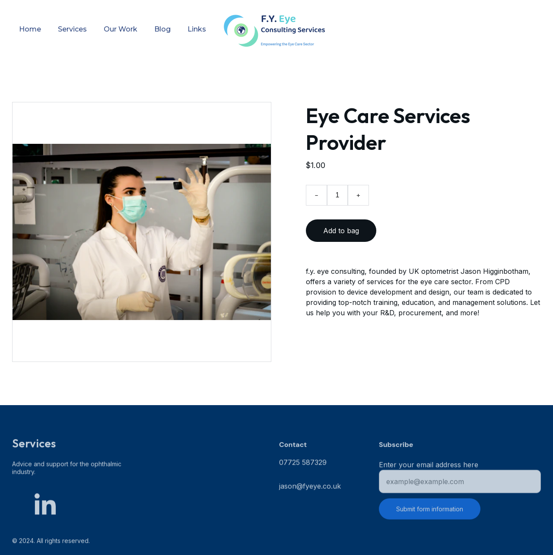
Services (72, 29)
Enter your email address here (428, 467)
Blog (162, 29)
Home (30, 29)
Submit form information (429, 511)
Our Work (120, 29)
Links (197, 29)
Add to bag (341, 230)
